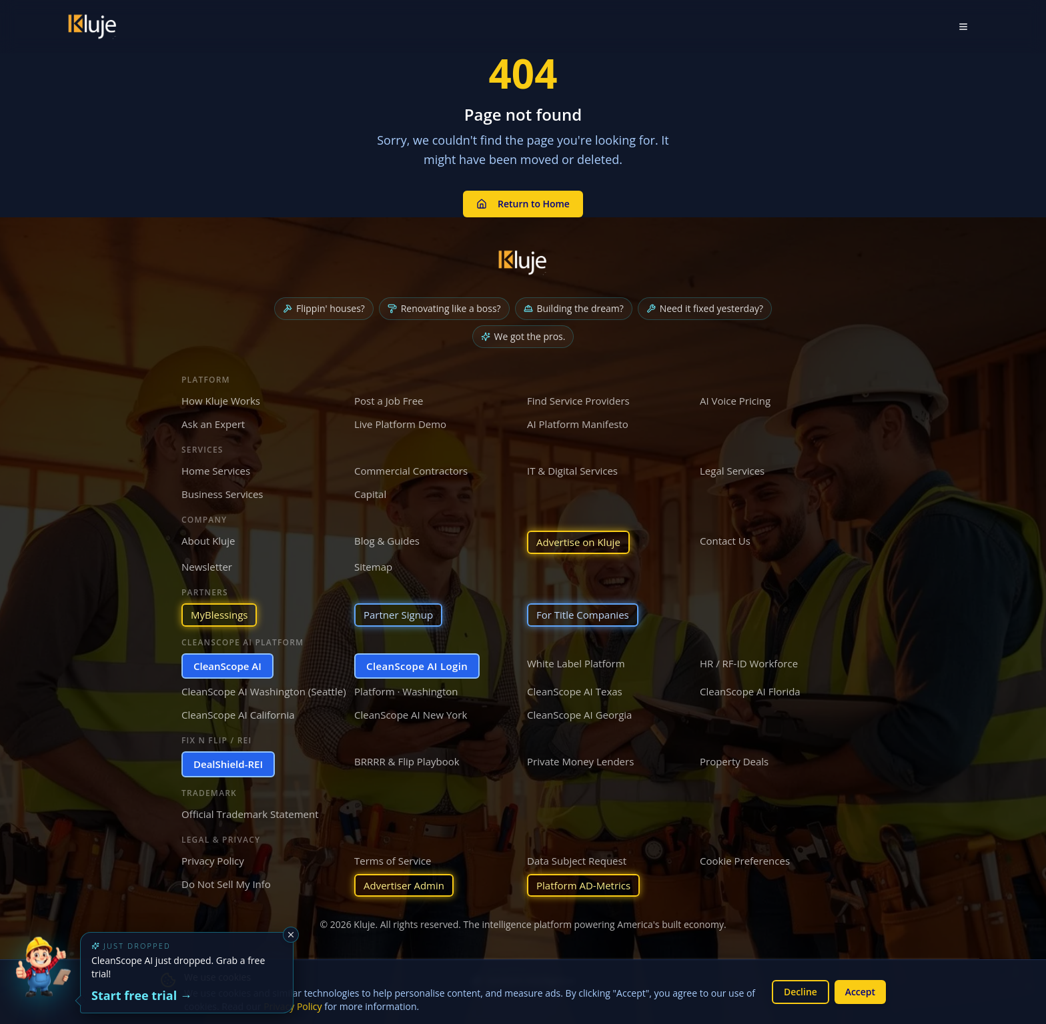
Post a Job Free (389, 400)
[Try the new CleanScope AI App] (43, 981)
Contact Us (725, 540)
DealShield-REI (228, 764)
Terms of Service (392, 860)
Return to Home (523, 203)
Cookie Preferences (745, 860)
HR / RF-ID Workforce (749, 663)
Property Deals (734, 761)
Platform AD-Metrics (583, 885)
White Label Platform (576, 663)
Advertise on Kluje (578, 542)
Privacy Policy (212, 860)
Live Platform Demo (400, 424)
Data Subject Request (576, 860)
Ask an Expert (213, 424)
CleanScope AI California (238, 714)
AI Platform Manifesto (577, 424)
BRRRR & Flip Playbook (407, 761)
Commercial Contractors (411, 470)
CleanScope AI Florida (750, 691)
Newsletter (206, 566)
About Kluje (208, 540)
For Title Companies (582, 614)
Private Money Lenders (580, 761)
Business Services (222, 494)
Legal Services (732, 470)
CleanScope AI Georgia (579, 714)
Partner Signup (398, 614)
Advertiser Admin (404, 885)
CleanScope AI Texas (574, 691)
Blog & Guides (387, 540)
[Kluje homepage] (523, 262)
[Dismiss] (291, 935)
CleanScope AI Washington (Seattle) (263, 691)
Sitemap (373, 566)
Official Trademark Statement (250, 814)
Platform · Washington (406, 691)
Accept (860, 991)
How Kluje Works (220, 400)
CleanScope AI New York (410, 714)
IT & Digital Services (572, 470)
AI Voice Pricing (735, 400)
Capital (370, 494)
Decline (800, 991)
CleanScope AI (227, 666)
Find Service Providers (578, 400)
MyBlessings (219, 614)
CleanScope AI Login (417, 666)
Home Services (215, 470)
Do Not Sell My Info (226, 884)
